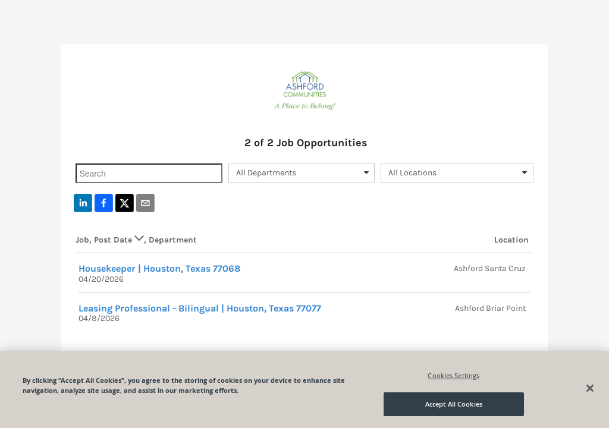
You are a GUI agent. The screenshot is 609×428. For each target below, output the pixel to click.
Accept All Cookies (453, 403)
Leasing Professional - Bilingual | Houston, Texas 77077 (200, 308)
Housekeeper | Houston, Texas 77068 (159, 268)
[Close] (590, 388)
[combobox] (301, 173)
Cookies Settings (453, 375)
